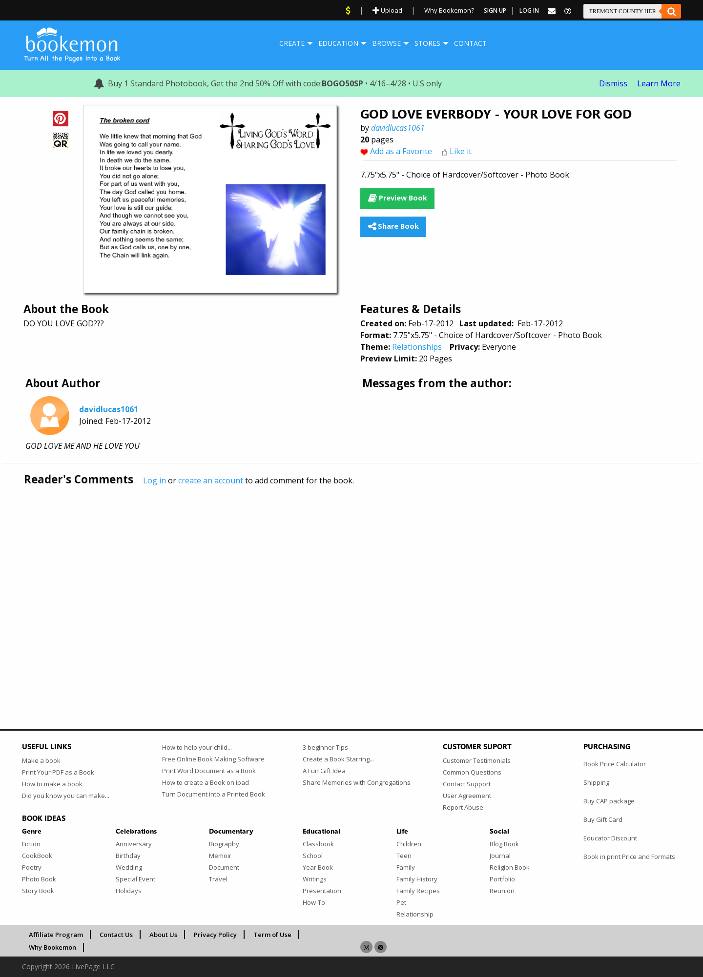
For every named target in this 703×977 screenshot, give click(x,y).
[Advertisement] (315, 586)
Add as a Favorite (401, 151)
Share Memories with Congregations (357, 782)
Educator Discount (610, 838)
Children (408, 843)
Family (405, 867)
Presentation (322, 890)
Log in (154, 480)
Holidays (129, 890)
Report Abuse (463, 807)
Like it (461, 151)
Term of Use (272, 934)
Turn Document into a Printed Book (213, 794)
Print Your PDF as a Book (58, 772)
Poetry (31, 867)
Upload (387, 10)
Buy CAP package (609, 801)
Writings (315, 879)
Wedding (129, 867)
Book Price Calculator (614, 763)
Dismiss (613, 83)
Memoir (220, 855)
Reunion (502, 890)
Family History (416, 879)
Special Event (135, 879)
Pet (401, 902)
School (313, 855)
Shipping (596, 782)
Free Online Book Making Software (213, 759)
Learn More (659, 83)
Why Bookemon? (449, 10)
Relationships (417, 346)
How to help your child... (197, 747)
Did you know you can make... (65, 795)
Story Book (38, 890)
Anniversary (134, 843)
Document (224, 867)
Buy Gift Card (602, 819)
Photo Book (39, 879)
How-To (314, 902)
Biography (224, 843)
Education (338, 43)
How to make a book (52, 783)
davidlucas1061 (398, 127)
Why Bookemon (52, 947)
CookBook (37, 855)
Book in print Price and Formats (629, 856)
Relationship (415, 914)
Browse (386, 43)
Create (292, 43)
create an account (210, 480)
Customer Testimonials (477, 760)
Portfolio (502, 879)
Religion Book (510, 867)
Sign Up (495, 10)
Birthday (128, 855)
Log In (529, 10)
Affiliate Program (56, 934)
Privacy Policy (215, 934)
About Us (163, 934)
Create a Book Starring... (338, 759)
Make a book (41, 760)
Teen (404, 855)
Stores (427, 43)
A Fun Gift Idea (324, 770)
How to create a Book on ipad (205, 782)
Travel (218, 879)
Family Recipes (418, 890)
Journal (500, 855)
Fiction (31, 843)
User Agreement (467, 795)
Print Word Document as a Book (209, 770)
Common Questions (472, 772)
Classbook (318, 843)
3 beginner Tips (325, 747)
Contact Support (467, 783)
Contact (470, 43)
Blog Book (504, 843)
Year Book (318, 867)
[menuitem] (291, 43)
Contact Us (116, 934)
